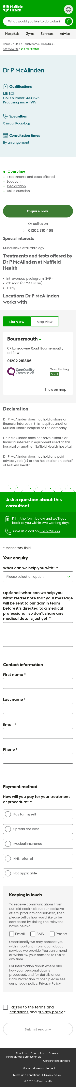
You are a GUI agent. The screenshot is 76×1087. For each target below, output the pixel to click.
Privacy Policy (50, 983)
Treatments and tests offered (31, 176)
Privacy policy (52, 1075)
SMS (40, 933)
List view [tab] (16, 321)
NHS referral (19, 858)
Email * (9, 724)
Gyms (30, 34)
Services (47, 34)
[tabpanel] (38, 364)
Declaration (16, 186)
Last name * (14, 699)
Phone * (10, 749)
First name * (14, 674)
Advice (65, 34)
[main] (38, 543)
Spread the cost (22, 829)
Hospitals (12, 34)
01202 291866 (50, 531)
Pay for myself (20, 814)
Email (20, 933)
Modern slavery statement (39, 1068)
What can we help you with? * (30, 567)
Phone (61, 933)
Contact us (38, 1053)
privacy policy (50, 1012)
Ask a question (18, 191)
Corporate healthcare (56, 1061)
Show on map (55, 389)
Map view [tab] (44, 321)
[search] (38, 21)
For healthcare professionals (23, 1056)
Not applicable (21, 873)
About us (21, 1053)
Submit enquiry (38, 1029)
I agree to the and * (38, 1010)
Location (13, 181)
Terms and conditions (26, 1075)
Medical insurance (23, 844)
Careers (53, 1053)
